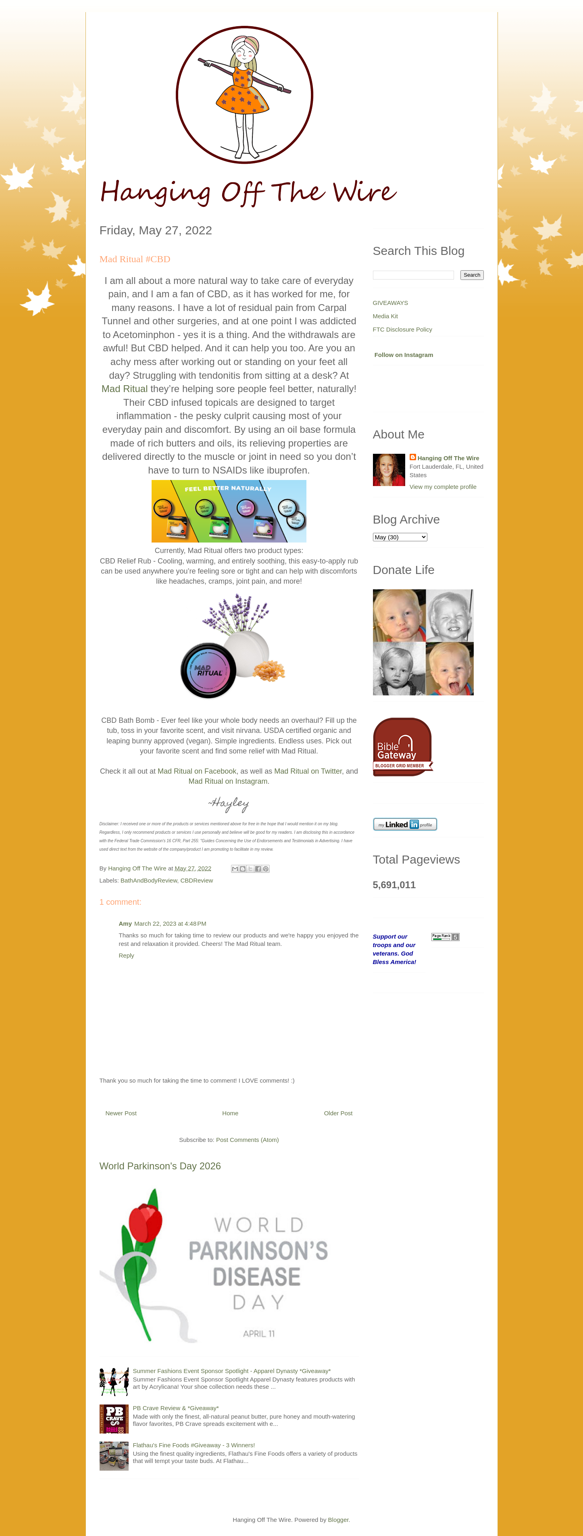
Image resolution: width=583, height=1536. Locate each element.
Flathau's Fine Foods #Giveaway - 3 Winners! (194, 1445)
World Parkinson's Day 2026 (160, 1165)
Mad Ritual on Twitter (308, 771)
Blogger (338, 1519)
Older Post (338, 1113)
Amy (125, 923)
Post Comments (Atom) (247, 1139)
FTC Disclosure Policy (403, 329)
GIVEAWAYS (390, 302)
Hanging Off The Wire (448, 458)
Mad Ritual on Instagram (227, 781)
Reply (126, 955)
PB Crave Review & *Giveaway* (176, 1408)
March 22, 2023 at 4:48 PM (170, 923)
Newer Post (121, 1113)
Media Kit (385, 316)
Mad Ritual (125, 388)
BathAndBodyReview (149, 880)
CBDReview (196, 880)
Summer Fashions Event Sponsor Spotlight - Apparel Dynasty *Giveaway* (232, 1370)
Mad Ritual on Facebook (197, 771)
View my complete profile (443, 486)
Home (230, 1113)
